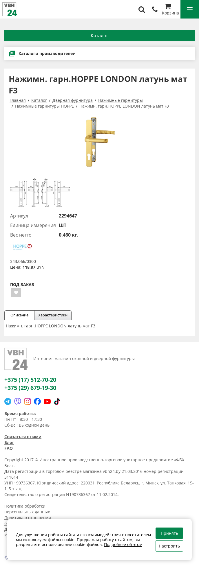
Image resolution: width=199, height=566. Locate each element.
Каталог (99, 35)
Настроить (169, 546)
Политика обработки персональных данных (27, 509)
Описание (19, 315)
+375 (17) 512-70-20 (30, 380)
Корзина (170, 10)
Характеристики (52, 315)
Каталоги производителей (42, 53)
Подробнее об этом (123, 544)
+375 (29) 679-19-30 (30, 388)
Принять (169, 533)
